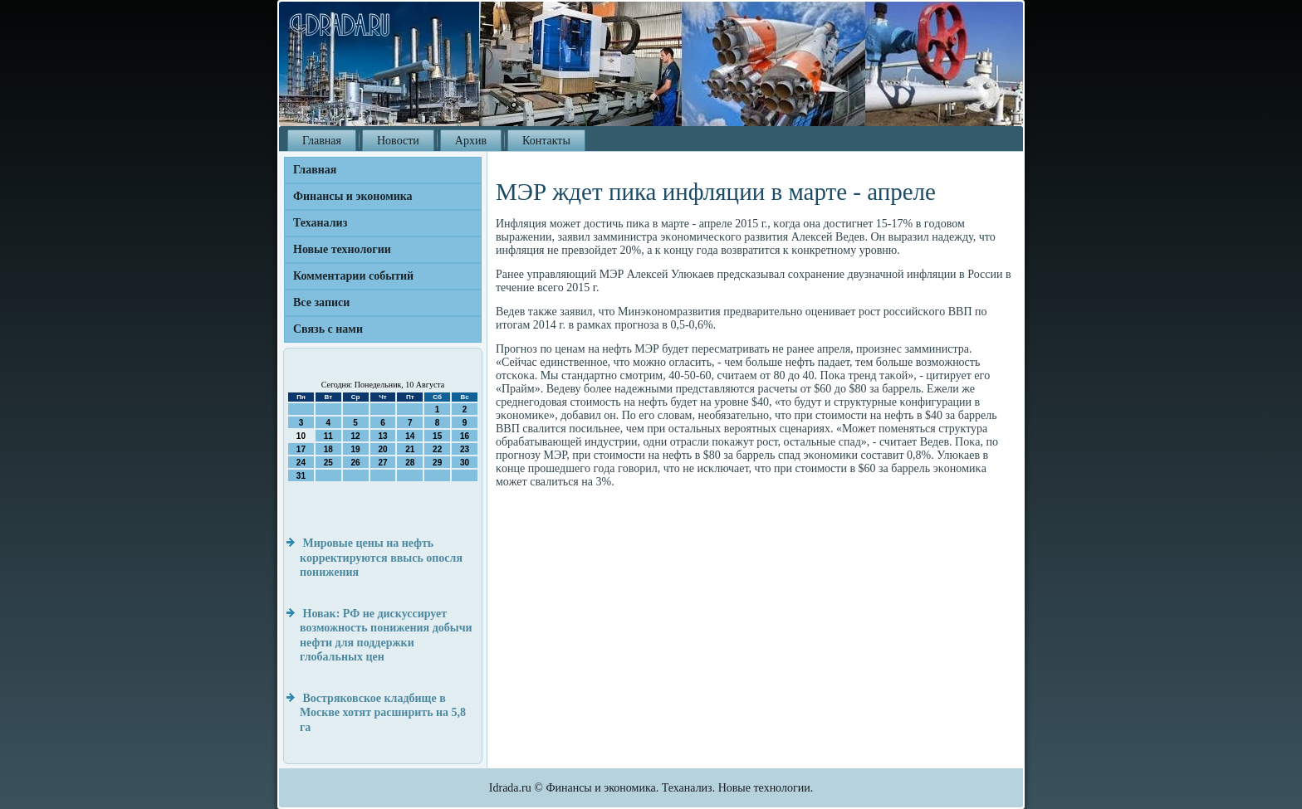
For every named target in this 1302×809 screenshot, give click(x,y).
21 (409, 449)
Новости (398, 140)
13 (382, 436)
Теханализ (320, 223)
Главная (321, 140)
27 (382, 462)
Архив (471, 140)
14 (409, 436)
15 (437, 436)
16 (464, 436)
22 (437, 449)
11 (328, 436)
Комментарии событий (353, 276)
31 (301, 475)
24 (301, 462)
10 (301, 436)
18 (328, 449)
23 (464, 449)
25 (328, 462)
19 (355, 449)
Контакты (546, 140)
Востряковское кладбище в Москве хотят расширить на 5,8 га (383, 712)
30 (464, 462)
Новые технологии (342, 249)
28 (409, 462)
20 (382, 449)
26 (355, 462)
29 (437, 462)
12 (355, 436)
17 (301, 449)
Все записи (321, 302)
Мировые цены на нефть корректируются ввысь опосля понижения (381, 557)
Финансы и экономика (353, 196)
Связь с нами (328, 329)
